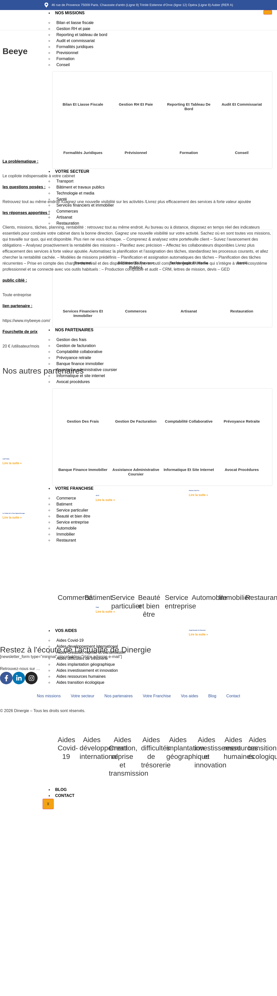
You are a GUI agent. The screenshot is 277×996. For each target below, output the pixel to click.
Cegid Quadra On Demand (197, 630)
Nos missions (69, 13)
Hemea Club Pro (194, 490)
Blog (61, 789)
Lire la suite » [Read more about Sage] (105, 611)
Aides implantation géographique (187, 748)
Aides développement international (104, 748)
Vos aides (189, 696)
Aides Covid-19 (68, 748)
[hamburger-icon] (267, 12)
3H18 (97, 495)
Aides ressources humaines (241, 748)
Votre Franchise (157, 696)
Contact (64, 795)
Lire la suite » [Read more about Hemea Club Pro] (198, 495)
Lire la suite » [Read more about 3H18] (105, 500)
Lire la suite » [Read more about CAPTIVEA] (12, 463)
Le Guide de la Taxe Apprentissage (14, 513)
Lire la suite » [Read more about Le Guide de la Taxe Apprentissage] (12, 517)
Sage (97, 607)
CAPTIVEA (6, 459)
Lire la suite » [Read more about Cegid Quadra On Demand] (198, 634)
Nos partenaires (118, 696)
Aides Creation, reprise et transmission (128, 756)
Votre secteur (82, 696)
